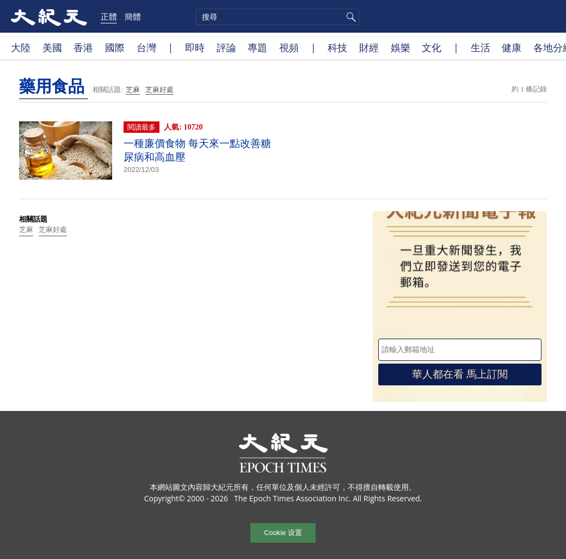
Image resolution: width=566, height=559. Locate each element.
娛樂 (400, 47)
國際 (115, 47)
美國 (52, 47)
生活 (480, 47)
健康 (511, 47)
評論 (226, 47)
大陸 (20, 47)
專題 (257, 47)
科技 (337, 47)
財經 (369, 47)
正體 (109, 16)
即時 (195, 47)
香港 (83, 47)
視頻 (289, 47)
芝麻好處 (159, 89)
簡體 (133, 16)
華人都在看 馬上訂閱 (460, 374)
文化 (431, 47)
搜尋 (349, 17)
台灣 (146, 47)
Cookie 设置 (283, 533)
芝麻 (133, 89)
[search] (277, 17)
